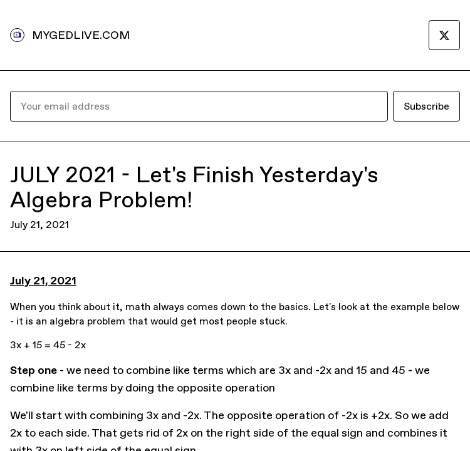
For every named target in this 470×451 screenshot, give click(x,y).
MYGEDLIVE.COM (81, 35)
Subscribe (426, 106)
